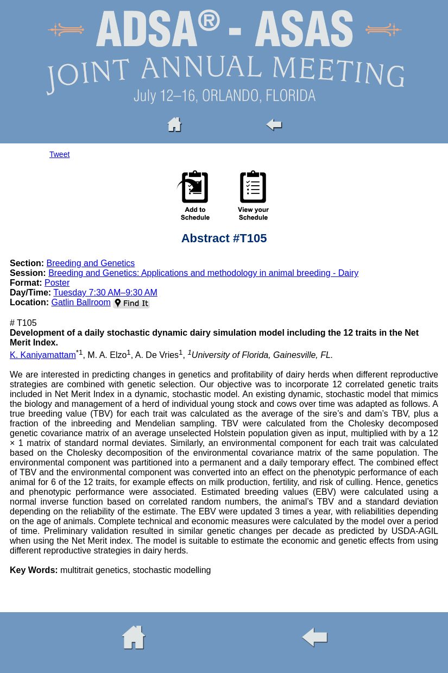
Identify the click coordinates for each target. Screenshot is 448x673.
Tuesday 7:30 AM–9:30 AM (105, 292)
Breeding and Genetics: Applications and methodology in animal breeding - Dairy (203, 273)
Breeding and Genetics (91, 263)
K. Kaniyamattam (43, 355)
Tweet (59, 154)
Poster (57, 282)
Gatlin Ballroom (80, 302)
